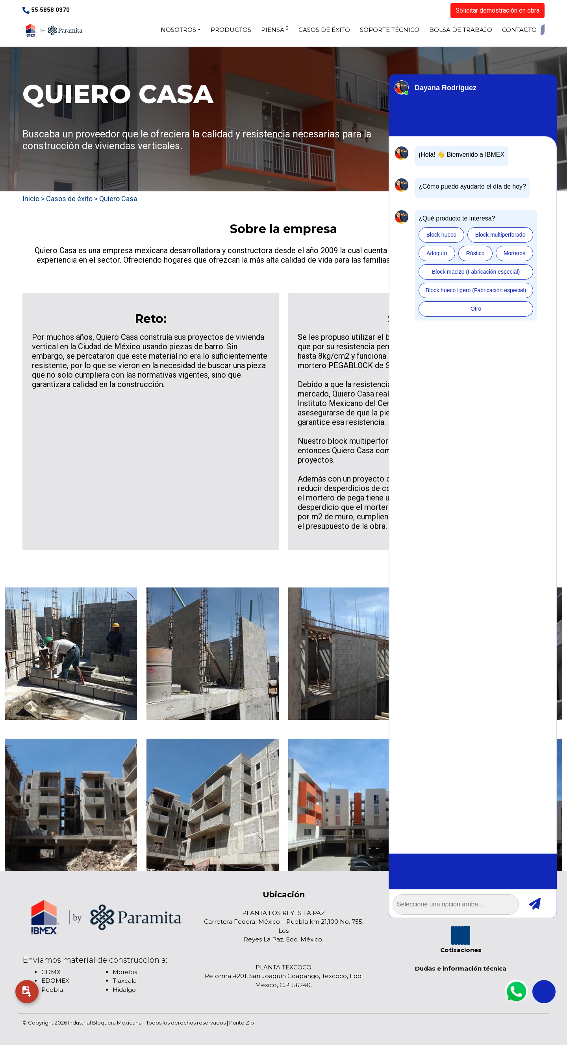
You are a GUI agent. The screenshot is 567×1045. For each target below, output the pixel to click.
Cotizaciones (461, 950)
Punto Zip (241, 1022)
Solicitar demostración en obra (497, 10)
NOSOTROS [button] (178, 29)
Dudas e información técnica (460, 968)
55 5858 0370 (46, 9)
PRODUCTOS (231, 29)
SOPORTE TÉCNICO (389, 29)
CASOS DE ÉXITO (324, 29)
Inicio (30, 199)
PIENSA (275, 29)
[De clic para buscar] (543, 29)
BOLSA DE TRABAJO (460, 29)
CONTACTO (519, 29)
